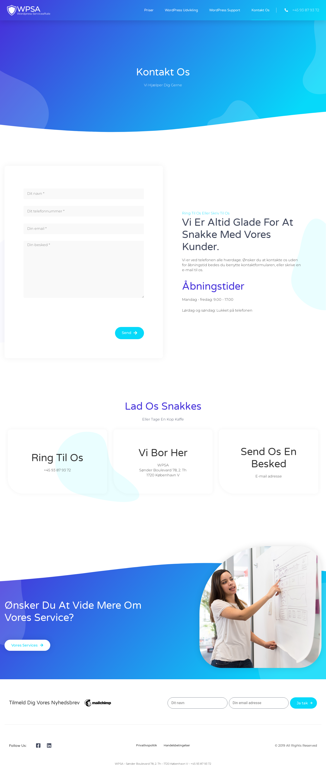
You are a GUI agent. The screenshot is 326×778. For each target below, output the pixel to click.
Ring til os (57, 458)
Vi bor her (163, 453)
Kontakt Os (260, 10)
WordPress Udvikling (181, 10)
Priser (148, 10)
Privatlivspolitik (146, 745)
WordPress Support (224, 10)
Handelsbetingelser (177, 745)
